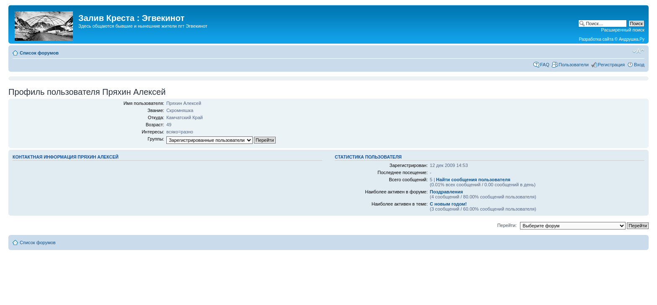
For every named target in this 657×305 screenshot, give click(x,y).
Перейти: (507, 225)
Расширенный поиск (622, 29)
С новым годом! (448, 203)
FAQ (544, 64)
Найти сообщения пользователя (473, 179)
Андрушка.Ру (631, 39)
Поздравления (446, 191)
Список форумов (39, 52)
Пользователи (574, 64)
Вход (639, 64)
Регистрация (611, 64)
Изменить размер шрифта (638, 51)
